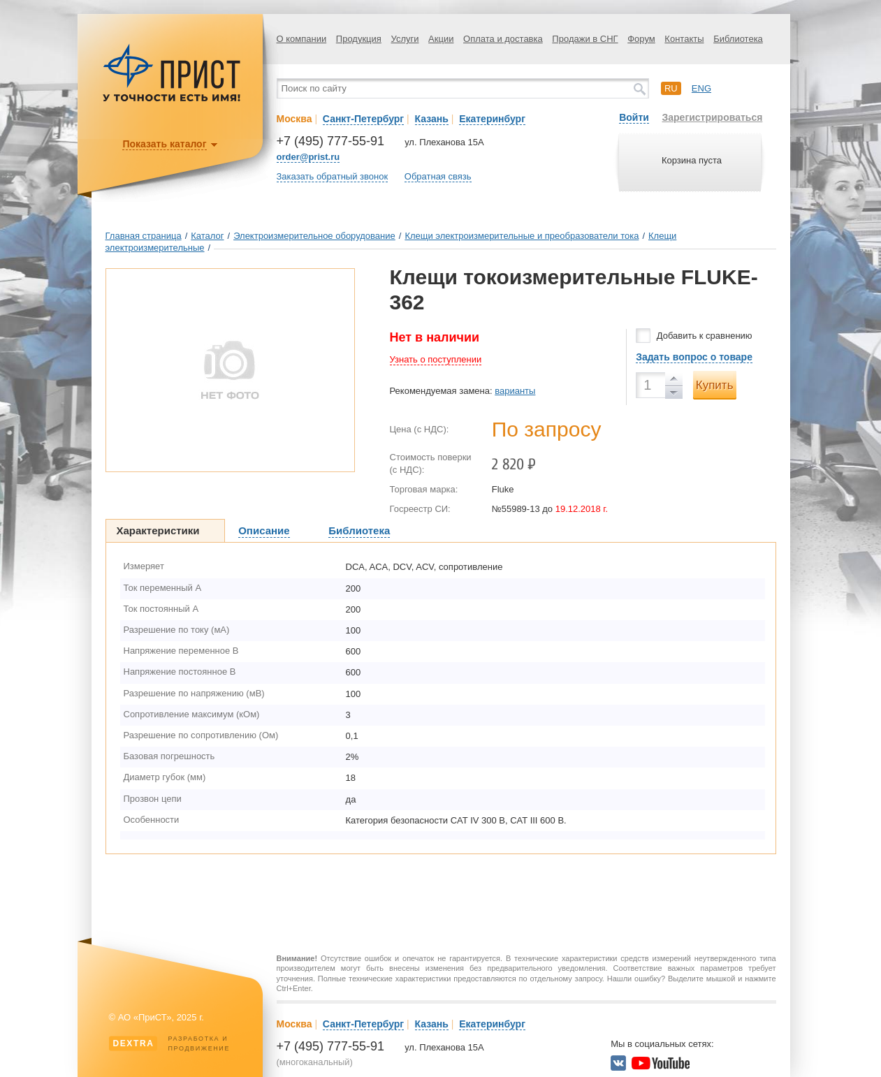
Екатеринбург (492, 118)
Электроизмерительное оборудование (314, 235)
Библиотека (738, 39)
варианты (515, 391)
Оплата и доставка (503, 39)
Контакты (684, 39)
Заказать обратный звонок (332, 176)
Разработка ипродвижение (170, 1043)
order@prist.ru (308, 157)
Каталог (207, 235)
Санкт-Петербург (363, 118)
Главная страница (143, 235)
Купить (715, 385)
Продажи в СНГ (585, 39)
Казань (432, 118)
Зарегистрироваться (712, 117)
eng (701, 88)
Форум (641, 39)
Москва (294, 118)
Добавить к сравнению (704, 335)
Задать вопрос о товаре (694, 356)
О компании (302, 39)
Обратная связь (438, 176)
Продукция (358, 39)
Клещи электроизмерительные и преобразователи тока (522, 235)
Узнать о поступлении (436, 359)
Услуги (405, 39)
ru (671, 88)
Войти (634, 117)
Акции (440, 39)
